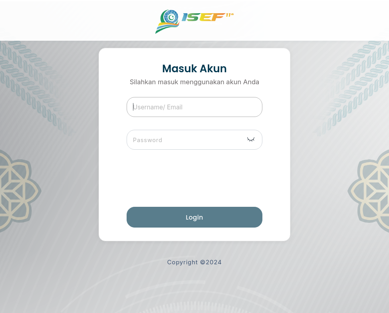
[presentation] (199, 178)
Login (194, 217)
